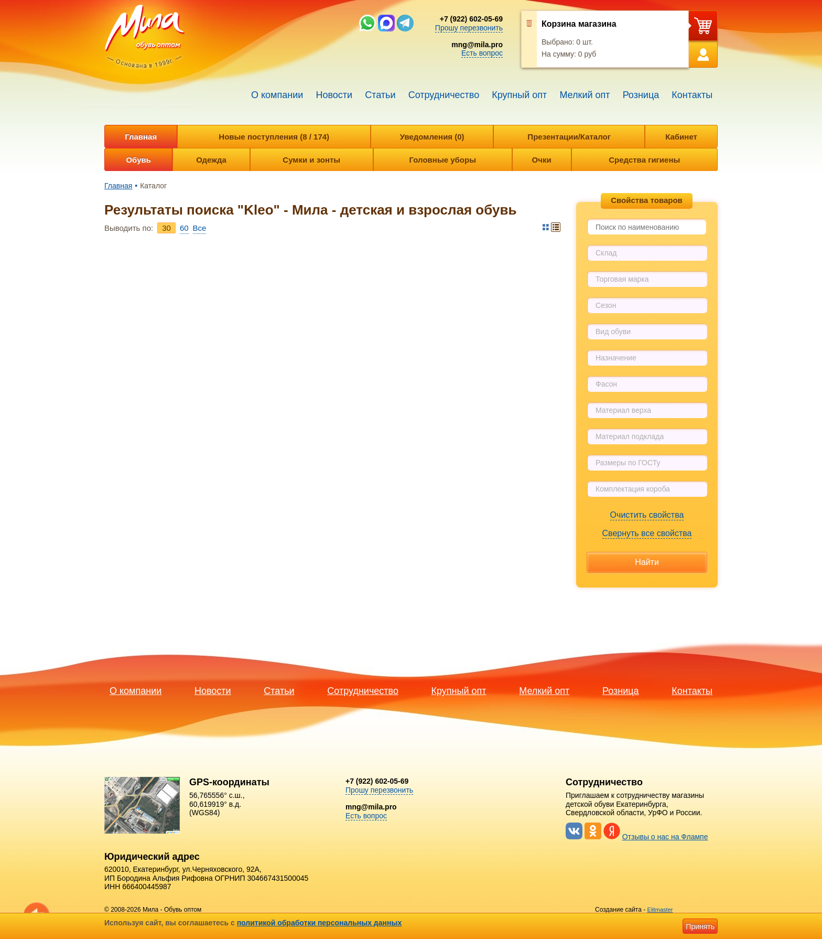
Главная (141, 136)
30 (166, 227)
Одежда (211, 159)
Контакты (692, 95)
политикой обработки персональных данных (319, 923)
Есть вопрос (482, 53)
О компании (277, 95)
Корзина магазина (579, 23)
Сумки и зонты (311, 159)
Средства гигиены (644, 159)
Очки (541, 159)
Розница (641, 95)
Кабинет (681, 136)
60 (184, 227)
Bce (200, 227)
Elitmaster (660, 909)
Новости (334, 95)
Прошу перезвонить (469, 28)
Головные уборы (442, 159)
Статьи (380, 95)
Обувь (138, 159)
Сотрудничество (444, 95)
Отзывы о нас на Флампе (665, 837)
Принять (700, 926)
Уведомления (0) (432, 136)
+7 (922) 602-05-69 (471, 19)
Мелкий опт (584, 95)
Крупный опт (519, 95)
